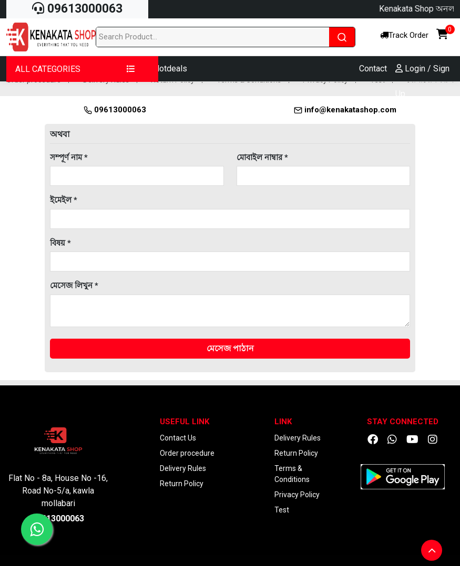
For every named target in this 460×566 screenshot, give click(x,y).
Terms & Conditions (292, 474)
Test (281, 510)
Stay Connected (402, 421)
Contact (373, 69)
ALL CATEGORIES (75, 69)
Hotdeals (170, 69)
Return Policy (181, 483)
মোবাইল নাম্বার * (262, 157)
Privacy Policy (297, 494)
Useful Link (184, 421)
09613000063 (77, 9)
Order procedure (187, 453)
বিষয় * (60, 243)
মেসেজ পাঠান (230, 348)
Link (283, 421)
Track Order (404, 35)
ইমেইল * (63, 200)
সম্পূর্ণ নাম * (69, 157)
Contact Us (178, 438)
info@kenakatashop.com (345, 109)
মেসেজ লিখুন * (74, 285)
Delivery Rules (183, 468)
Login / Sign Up (422, 81)
